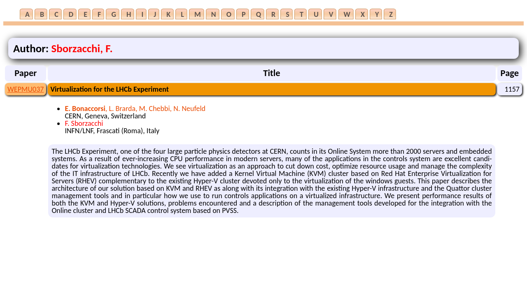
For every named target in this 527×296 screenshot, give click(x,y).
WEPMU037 (25, 89)
